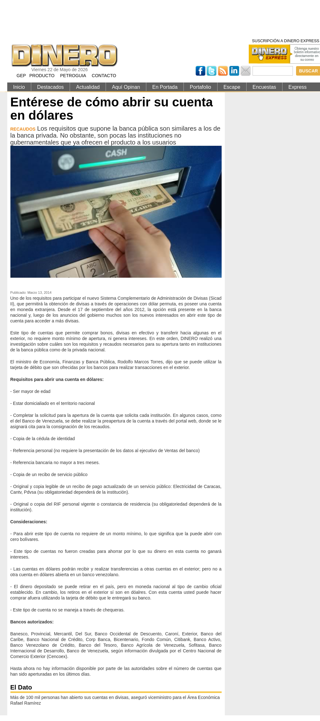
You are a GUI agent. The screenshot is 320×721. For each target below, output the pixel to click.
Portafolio (200, 87)
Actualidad (88, 87)
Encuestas (264, 87)
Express (297, 87)
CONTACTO (104, 75)
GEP (21, 75)
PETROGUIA (73, 75)
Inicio (19, 87)
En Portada (164, 87)
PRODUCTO (42, 75)
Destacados (50, 87)
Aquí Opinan (126, 87)
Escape (232, 87)
